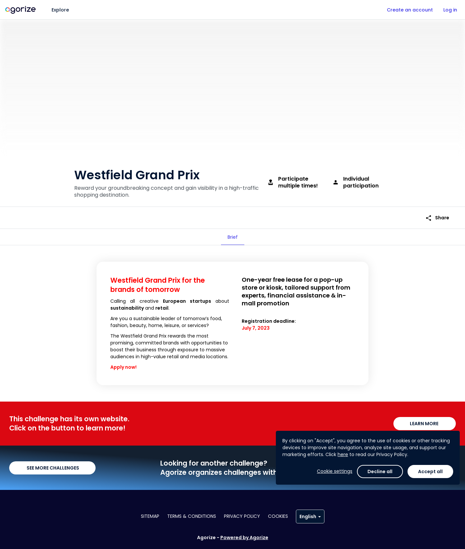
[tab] (232, 237)
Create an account (410, 10)
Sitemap (150, 516)
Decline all (379, 530)
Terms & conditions (191, 516)
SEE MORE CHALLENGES (52, 468)
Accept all (430, 530)
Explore (60, 10)
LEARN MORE (424, 423)
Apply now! (123, 367)
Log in (450, 10)
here (343, 513)
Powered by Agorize (244, 537)
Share (437, 217)
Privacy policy (242, 516)
